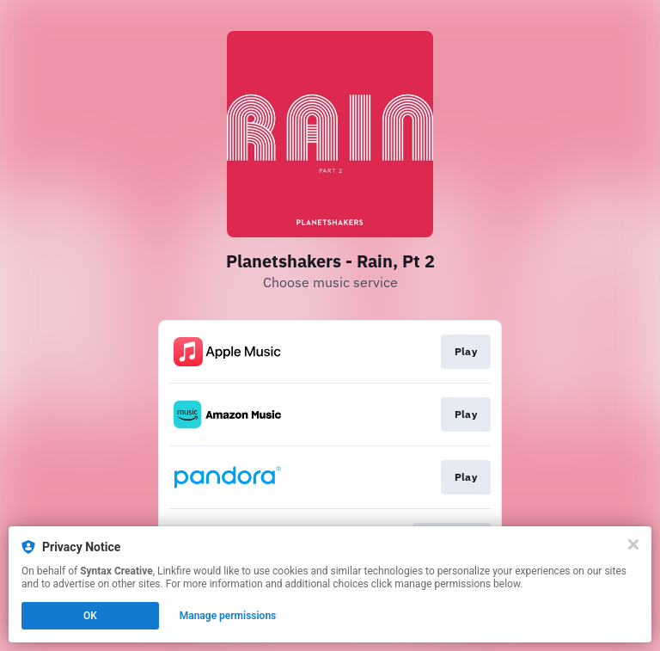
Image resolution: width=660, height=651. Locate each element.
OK (90, 616)
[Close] (633, 544)
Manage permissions (228, 616)
